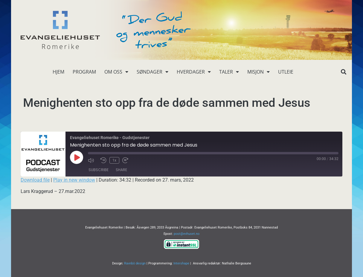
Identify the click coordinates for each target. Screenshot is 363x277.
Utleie (285, 72)
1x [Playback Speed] (114, 160)
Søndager (152, 71)
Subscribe (99, 169)
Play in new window (74, 180)
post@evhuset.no (186, 234)
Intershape (181, 263)
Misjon (258, 71)
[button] (343, 72)
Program (84, 72)
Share (121, 169)
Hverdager (194, 71)
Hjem (58, 72)
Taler (229, 71)
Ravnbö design (135, 263)
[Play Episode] (76, 157)
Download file (35, 180)
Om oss (116, 71)
